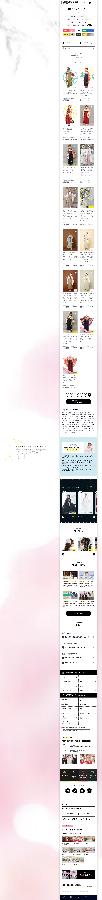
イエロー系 (65, 34)
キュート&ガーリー (86, 19)
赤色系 (65, 30)
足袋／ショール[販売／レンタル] (65, 722)
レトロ (78, 22)
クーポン (86, 813)
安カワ (84, 25)
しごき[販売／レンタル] (84, 717)
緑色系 (84, 30)
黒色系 (78, 34)
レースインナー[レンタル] (84, 699)
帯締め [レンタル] (66, 708)
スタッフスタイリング (72, 25)
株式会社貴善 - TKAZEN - (77, 833)
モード (84, 22)
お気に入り (66, 819)
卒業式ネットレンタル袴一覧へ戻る (78, 401)
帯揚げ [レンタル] (84, 708)
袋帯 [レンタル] (65, 713)
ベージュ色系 (72, 34)
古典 (72, 22)
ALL (89, 25)
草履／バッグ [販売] (85, 713)
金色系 (84, 34)
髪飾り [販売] (64, 699)
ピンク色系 (72, 31)
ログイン (82, 819)
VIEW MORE (78, 613)
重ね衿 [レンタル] (84, 704)
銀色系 (91, 34)
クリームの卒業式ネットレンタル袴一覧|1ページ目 (78, 729)
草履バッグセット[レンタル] (66, 717)
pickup (73, 16)
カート (91, 819)
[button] (75, 516)
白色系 (78, 30)
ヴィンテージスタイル (71, 19)
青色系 (91, 30)
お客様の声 (70, 813)
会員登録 (74, 819)
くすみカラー (82, 16)
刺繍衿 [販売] (64, 704)
